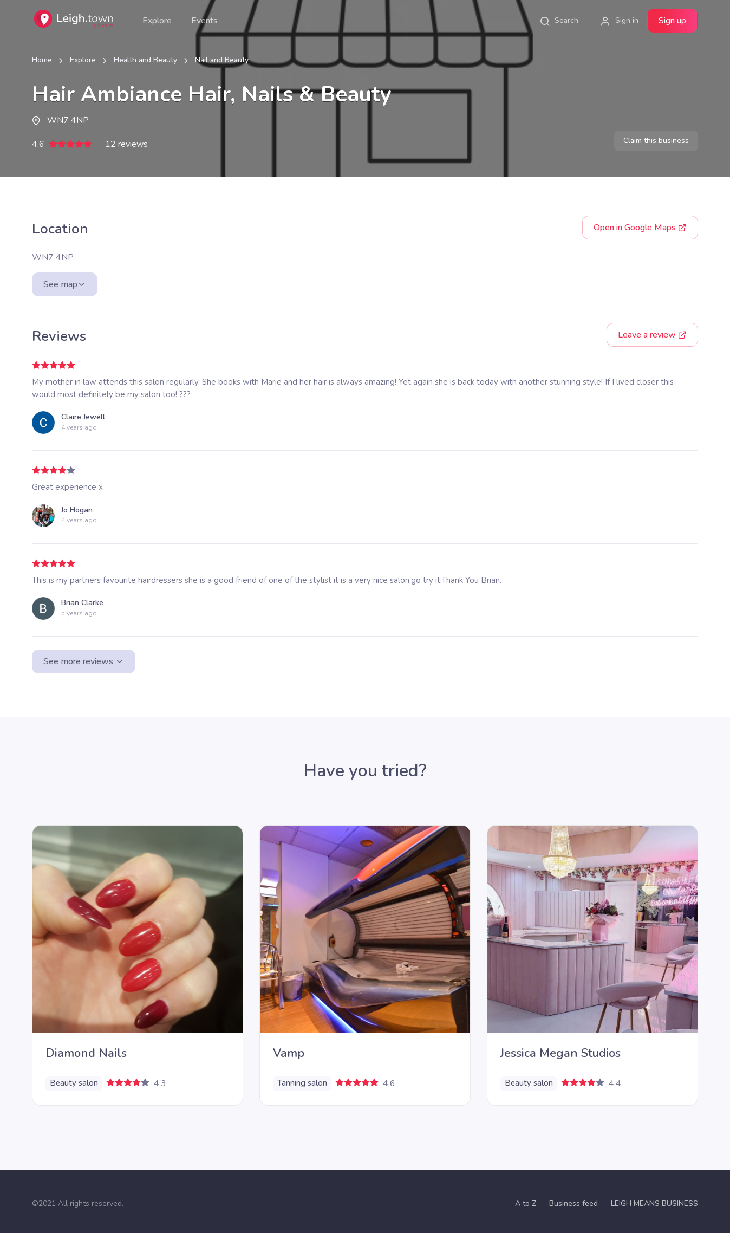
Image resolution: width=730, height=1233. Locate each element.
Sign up (672, 21)
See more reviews (83, 661)
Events (204, 21)
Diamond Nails (86, 1053)
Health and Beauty (145, 60)
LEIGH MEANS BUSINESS (654, 1203)
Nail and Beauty (222, 60)
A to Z (525, 1203)
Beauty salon (74, 1083)
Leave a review (652, 335)
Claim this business (656, 140)
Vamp (288, 1053)
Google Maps (640, 227)
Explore (157, 21)
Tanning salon (302, 1083)
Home (42, 60)
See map (64, 284)
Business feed (573, 1203)
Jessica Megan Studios (560, 1053)
